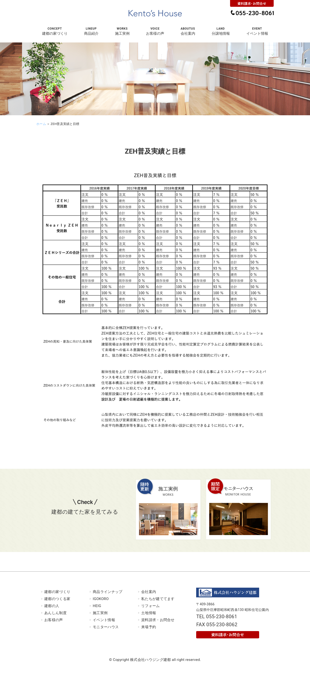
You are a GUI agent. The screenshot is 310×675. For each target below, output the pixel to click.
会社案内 (148, 592)
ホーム (41, 124)
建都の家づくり (57, 592)
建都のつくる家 (57, 599)
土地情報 (148, 613)
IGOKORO (101, 599)
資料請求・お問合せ (158, 620)
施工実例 (100, 613)
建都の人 (51, 606)
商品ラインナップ (107, 592)
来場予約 (148, 627)
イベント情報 (104, 620)
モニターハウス (106, 627)
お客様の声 (53, 620)
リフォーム (150, 606)
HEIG (97, 606)
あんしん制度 (55, 613)
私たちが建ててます (158, 599)
